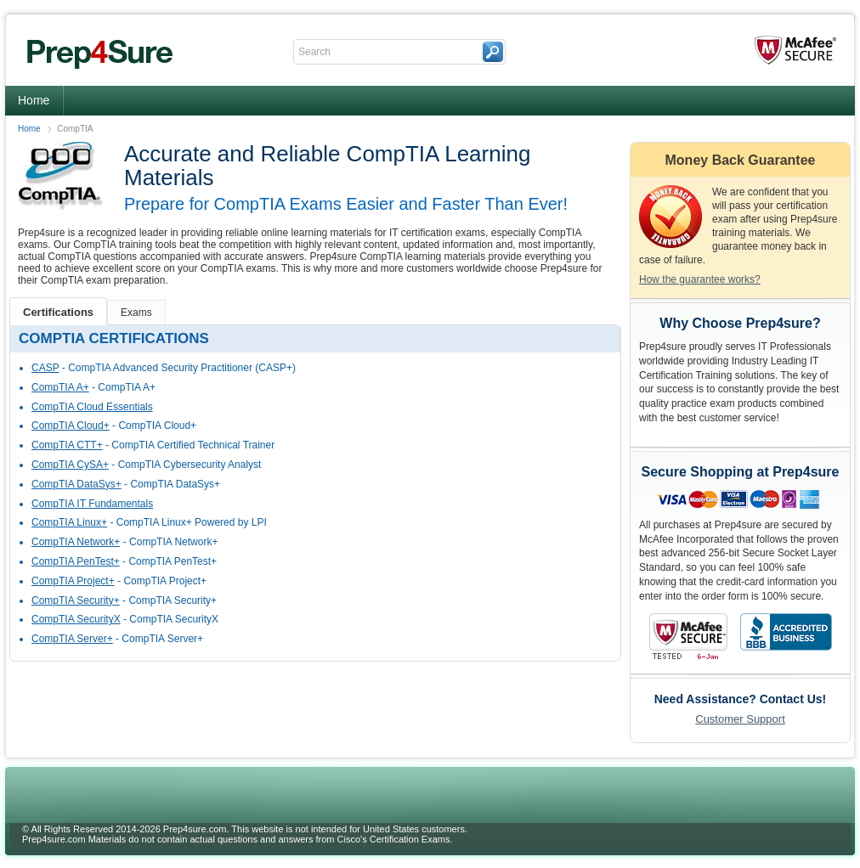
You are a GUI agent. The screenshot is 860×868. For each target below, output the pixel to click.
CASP (45, 368)
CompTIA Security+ (75, 600)
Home (33, 100)
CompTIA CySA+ (70, 465)
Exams (136, 312)
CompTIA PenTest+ (75, 561)
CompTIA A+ (60, 387)
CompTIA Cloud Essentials (92, 407)
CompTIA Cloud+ (70, 425)
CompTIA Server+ (72, 639)
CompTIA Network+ (75, 542)
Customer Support (740, 719)
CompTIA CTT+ (67, 445)
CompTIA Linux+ (69, 522)
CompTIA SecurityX (76, 619)
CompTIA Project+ (73, 581)
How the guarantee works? (700, 279)
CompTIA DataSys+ (76, 484)
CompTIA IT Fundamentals (92, 504)
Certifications (58, 312)
